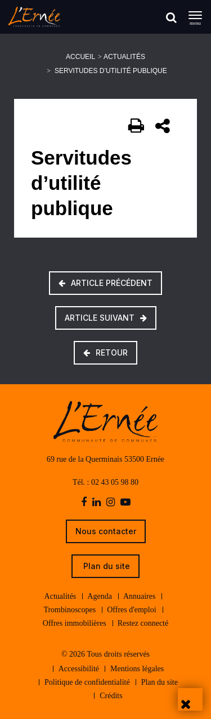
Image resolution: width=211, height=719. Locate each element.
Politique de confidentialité (87, 682)
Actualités (124, 56)
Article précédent (105, 283)
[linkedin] (96, 502)
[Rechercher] (171, 17)
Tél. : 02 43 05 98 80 (105, 482)
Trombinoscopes (69, 610)
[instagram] (110, 502)
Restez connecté (143, 623)
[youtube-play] (125, 502)
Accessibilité (79, 669)
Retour (105, 352)
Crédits (111, 695)
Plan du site (105, 566)
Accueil (80, 56)
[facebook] (84, 502)
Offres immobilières (74, 623)
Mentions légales (137, 669)
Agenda (99, 596)
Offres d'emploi (131, 610)
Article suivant (106, 317)
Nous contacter (105, 531)
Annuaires (139, 596)
